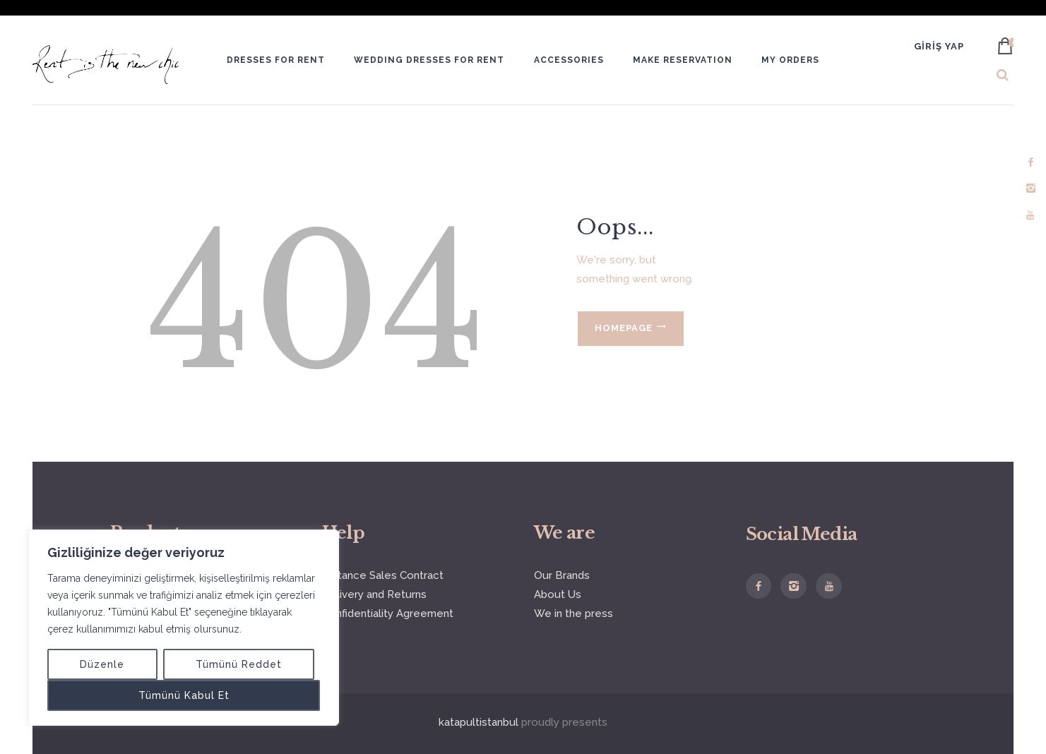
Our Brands (562, 575)
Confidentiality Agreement (387, 613)
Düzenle (102, 664)
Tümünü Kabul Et (184, 695)
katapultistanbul (478, 722)
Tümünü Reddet (239, 664)
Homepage (624, 328)
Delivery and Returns (374, 594)
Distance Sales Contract (383, 575)
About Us (557, 594)
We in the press (573, 613)
